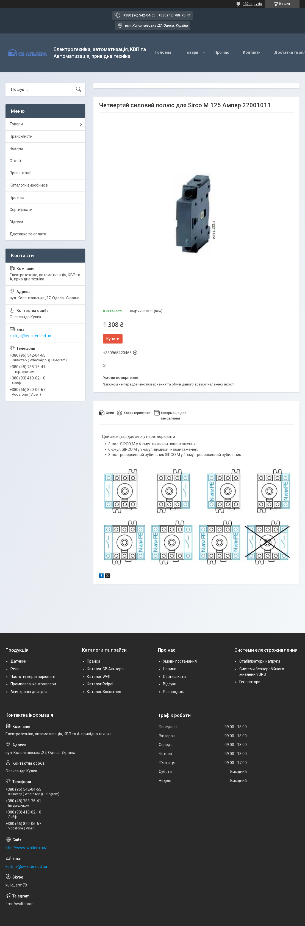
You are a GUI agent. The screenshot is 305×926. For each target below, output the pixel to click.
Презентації (20, 173)
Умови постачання (180, 661)
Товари (191, 52)
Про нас (221, 52)
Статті (15, 161)
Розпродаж (173, 691)
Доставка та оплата (28, 234)
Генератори (249, 682)
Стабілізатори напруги (259, 661)
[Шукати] (78, 89)
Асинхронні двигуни (28, 691)
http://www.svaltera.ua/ (26, 848)
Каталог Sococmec (104, 691)
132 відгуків (252, 4)
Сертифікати (21, 209)
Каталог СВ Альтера (105, 669)
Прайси (93, 661)
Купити (112, 339)
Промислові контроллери (33, 684)
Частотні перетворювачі (32, 676)
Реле (15, 669)
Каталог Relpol (100, 684)
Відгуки (16, 222)
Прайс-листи (21, 136)
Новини (16, 148)
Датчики (18, 661)
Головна (163, 52)
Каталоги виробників (29, 185)
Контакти (251, 52)
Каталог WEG (98, 676)
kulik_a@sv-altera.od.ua (30, 336)
